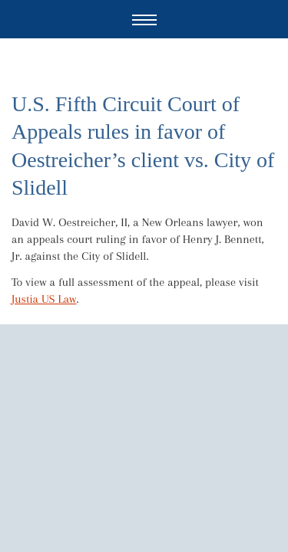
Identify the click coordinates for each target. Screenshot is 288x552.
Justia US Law (44, 299)
